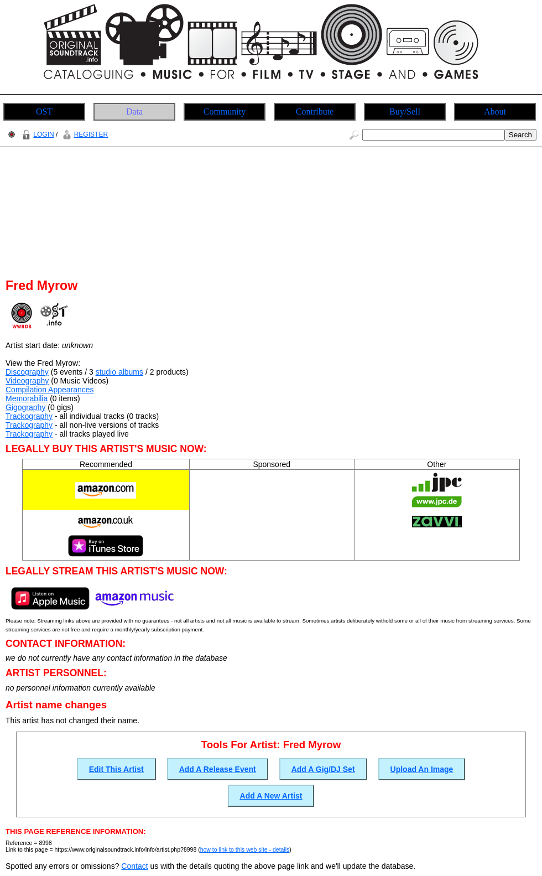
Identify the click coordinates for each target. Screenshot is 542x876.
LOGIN (36, 134)
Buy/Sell (404, 111)
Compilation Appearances (50, 389)
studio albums (119, 371)
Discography (27, 371)
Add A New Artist (271, 795)
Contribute (314, 111)
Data (134, 111)
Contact (134, 866)
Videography (27, 380)
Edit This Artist (116, 769)
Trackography (29, 416)
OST (44, 111)
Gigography (25, 407)
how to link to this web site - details (245, 849)
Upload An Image (422, 769)
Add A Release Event (217, 769)
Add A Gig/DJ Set (323, 769)
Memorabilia (27, 398)
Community (225, 111)
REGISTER (84, 134)
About (495, 111)
